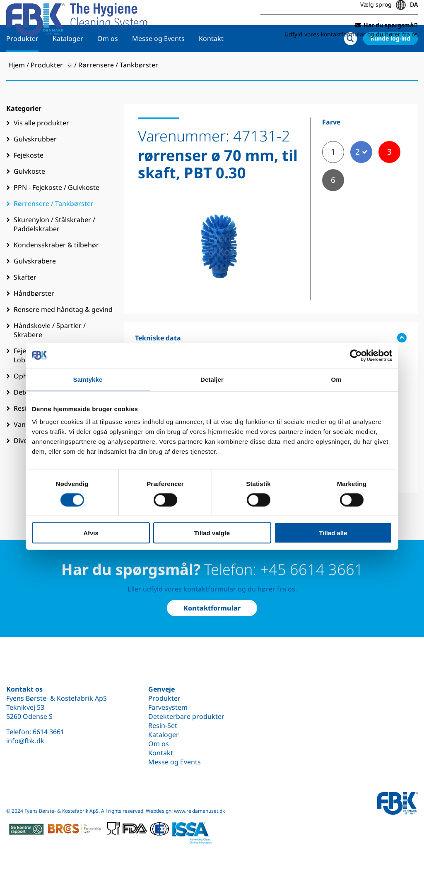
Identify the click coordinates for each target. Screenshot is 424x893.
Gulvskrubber (35, 165)
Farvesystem (168, 707)
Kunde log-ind (390, 65)
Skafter (25, 303)
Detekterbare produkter (186, 716)
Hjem (16, 91)
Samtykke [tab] (88, 379)
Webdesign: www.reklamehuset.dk (185, 810)
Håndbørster (34, 319)
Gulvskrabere (35, 287)
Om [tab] (336, 379)
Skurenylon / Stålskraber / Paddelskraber (54, 251)
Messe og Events (158, 64)
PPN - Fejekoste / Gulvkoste (56, 213)
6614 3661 (48, 731)
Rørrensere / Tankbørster (54, 230)
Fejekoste (28, 181)
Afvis (91, 532)
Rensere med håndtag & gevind (63, 335)
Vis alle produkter (41, 149)
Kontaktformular (212, 608)
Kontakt (211, 64)
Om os (107, 64)
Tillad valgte (212, 532)
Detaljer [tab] (212, 379)
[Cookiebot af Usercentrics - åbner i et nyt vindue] (356, 355)
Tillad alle (333, 532)
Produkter (22, 64)
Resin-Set (162, 725)
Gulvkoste (29, 197)
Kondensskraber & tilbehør (56, 271)
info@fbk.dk (25, 740)
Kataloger (68, 64)
